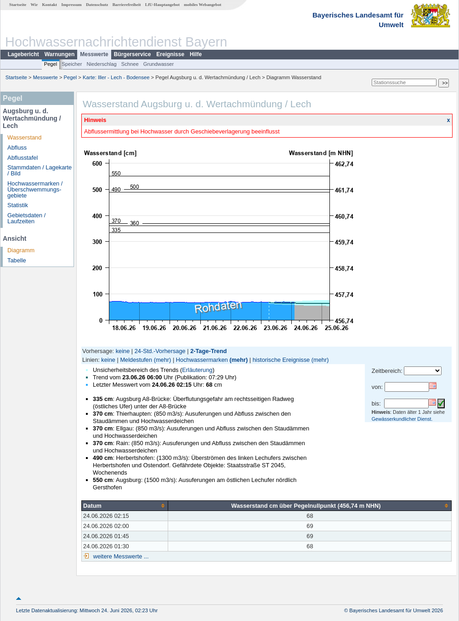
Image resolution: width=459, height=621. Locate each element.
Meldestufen (136, 359)
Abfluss (17, 147)
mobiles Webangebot (202, 4)
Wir (34, 4)
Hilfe (196, 54)
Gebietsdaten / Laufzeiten (26, 218)
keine (123, 351)
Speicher (72, 64)
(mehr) (162, 359)
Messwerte (94, 54)
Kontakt (49, 4)
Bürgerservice (132, 54)
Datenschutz (97, 4)
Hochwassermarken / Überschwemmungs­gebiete (34, 189)
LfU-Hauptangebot (162, 4)
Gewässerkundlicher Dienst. (402, 419)
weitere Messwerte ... (119, 556)
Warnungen (60, 54)
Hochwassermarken (202, 359)
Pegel (50, 64)
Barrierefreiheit (127, 4)
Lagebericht (23, 54)
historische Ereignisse (281, 359)
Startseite (17, 4)
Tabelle (16, 260)
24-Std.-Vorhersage (160, 351)
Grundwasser (158, 64)
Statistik (17, 205)
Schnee (130, 64)
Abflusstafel (22, 157)
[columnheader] (125, 505)
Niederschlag (101, 64)
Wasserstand (24, 137)
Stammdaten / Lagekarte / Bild (39, 170)
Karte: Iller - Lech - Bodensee (116, 77)
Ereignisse (170, 54)
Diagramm (20, 250)
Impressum (71, 4)
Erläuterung (197, 369)
